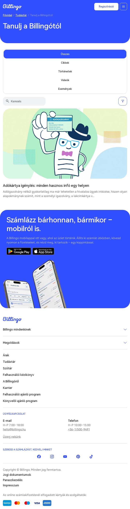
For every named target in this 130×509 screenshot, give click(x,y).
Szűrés (122, 101)
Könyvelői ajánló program (20, 401)
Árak (6, 355)
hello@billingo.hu (14, 429)
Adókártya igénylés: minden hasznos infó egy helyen (46, 185)
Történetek (65, 71)
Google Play (19, 251)
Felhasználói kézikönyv (18, 375)
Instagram (52, 456)
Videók (65, 80)
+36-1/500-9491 (79, 429)
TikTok (91, 456)
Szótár (7, 368)
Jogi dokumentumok (17, 475)
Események (65, 88)
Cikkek (65, 62)
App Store (43, 251)
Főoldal (7, 15)
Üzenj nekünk (12, 436)
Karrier (7, 388)
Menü (123, 6)
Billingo (12, 7)
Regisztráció (106, 6)
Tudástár (21, 15)
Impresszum (11, 485)
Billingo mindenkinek (17, 329)
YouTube (65, 456)
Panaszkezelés (12, 480)
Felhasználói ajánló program (22, 394)
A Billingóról (11, 381)
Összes (65, 54)
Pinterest (78, 456)
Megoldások (11, 342)
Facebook (39, 456)
